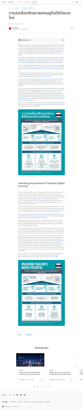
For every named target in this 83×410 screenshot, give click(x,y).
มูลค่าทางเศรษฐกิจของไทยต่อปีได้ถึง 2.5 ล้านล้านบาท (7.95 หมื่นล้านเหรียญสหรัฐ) (42, 68)
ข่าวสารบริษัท (16, 8)
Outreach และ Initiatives (28, 8)
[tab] (34, 385)
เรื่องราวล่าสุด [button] (20, 2)
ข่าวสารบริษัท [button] (34, 2)
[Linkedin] (24, 393)
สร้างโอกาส (29, 334)
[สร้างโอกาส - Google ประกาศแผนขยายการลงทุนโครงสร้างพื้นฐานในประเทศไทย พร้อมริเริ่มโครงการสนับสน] (58, 367)
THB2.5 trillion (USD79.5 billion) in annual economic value (33, 216)
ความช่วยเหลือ (6, 405)
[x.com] (13, 393)
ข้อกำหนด (20, 400)
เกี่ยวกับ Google (27, 400)
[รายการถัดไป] (77, 366)
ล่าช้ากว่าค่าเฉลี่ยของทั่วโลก (45, 76)
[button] (72, 28)
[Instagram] (10, 393)
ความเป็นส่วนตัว (13, 400)
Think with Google (49, 95)
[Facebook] (20, 393)
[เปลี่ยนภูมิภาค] (22, 405)
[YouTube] (17, 393)
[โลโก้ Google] (5, 400)
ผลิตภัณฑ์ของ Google (37, 400)
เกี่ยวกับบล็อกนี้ (47, 400)
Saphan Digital (60, 50)
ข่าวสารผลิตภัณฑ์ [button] (27, 2)
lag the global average (31, 225)
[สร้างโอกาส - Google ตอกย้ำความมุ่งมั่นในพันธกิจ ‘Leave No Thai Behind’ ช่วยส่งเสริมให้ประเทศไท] (24, 367)
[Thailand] (9, 8)
